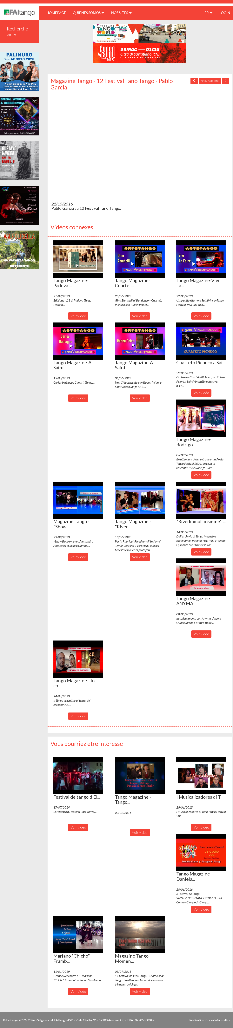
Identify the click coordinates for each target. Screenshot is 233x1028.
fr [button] (208, 12)
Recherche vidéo (17, 31)
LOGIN (224, 12)
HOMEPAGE (57, 12)
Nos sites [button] (121, 12)
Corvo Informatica (217, 1020)
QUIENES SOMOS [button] (88, 12)
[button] (78, 259)
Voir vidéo (78, 316)
